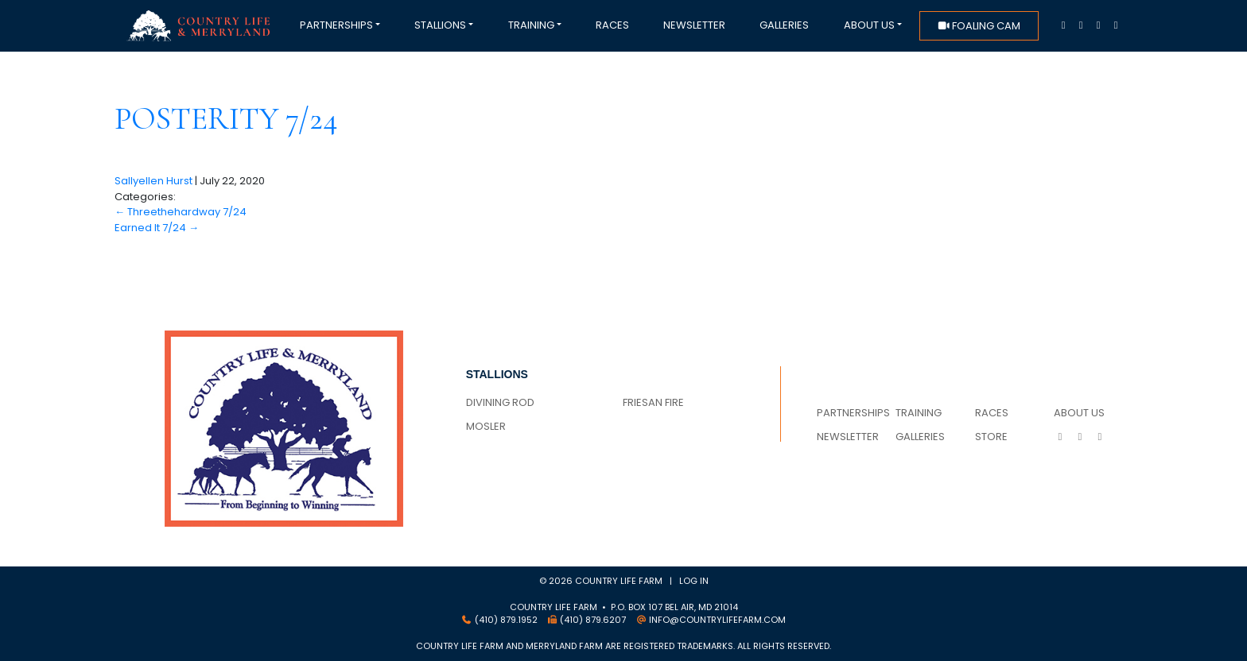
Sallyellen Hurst (153, 180)
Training (531, 25)
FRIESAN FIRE (653, 402)
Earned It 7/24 (157, 227)
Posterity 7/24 (226, 118)
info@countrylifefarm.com (717, 619)
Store (991, 436)
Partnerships (336, 25)
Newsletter (694, 25)
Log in (694, 580)
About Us (869, 25)
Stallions (440, 25)
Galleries (784, 25)
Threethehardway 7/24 (181, 211)
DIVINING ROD (500, 402)
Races (612, 25)
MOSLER (486, 426)
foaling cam (978, 25)
